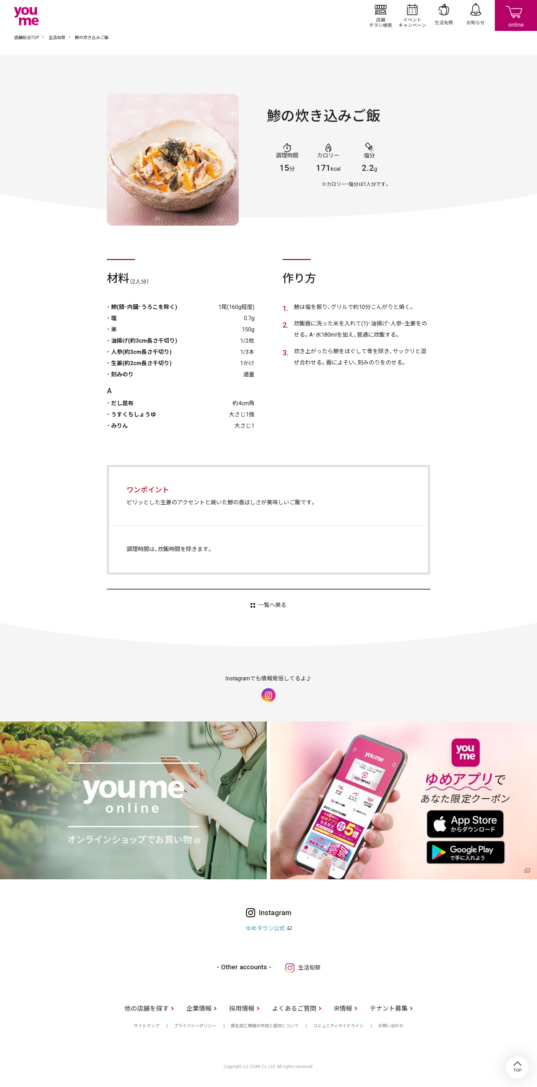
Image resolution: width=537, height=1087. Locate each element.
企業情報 (199, 1008)
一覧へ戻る (272, 605)
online (516, 15)
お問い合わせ (390, 1025)
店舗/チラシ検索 (380, 15)
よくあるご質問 (294, 1008)
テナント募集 (389, 1008)
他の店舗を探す (146, 1008)
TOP (517, 1067)
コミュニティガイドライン (338, 1025)
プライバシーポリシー (195, 1025)
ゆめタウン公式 (265, 928)
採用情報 (241, 1008)
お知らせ (475, 15)
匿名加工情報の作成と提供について (264, 1025)
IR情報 (343, 1008)
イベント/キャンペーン (412, 15)
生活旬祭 (444, 15)
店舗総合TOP (26, 37)
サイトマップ (146, 1025)
